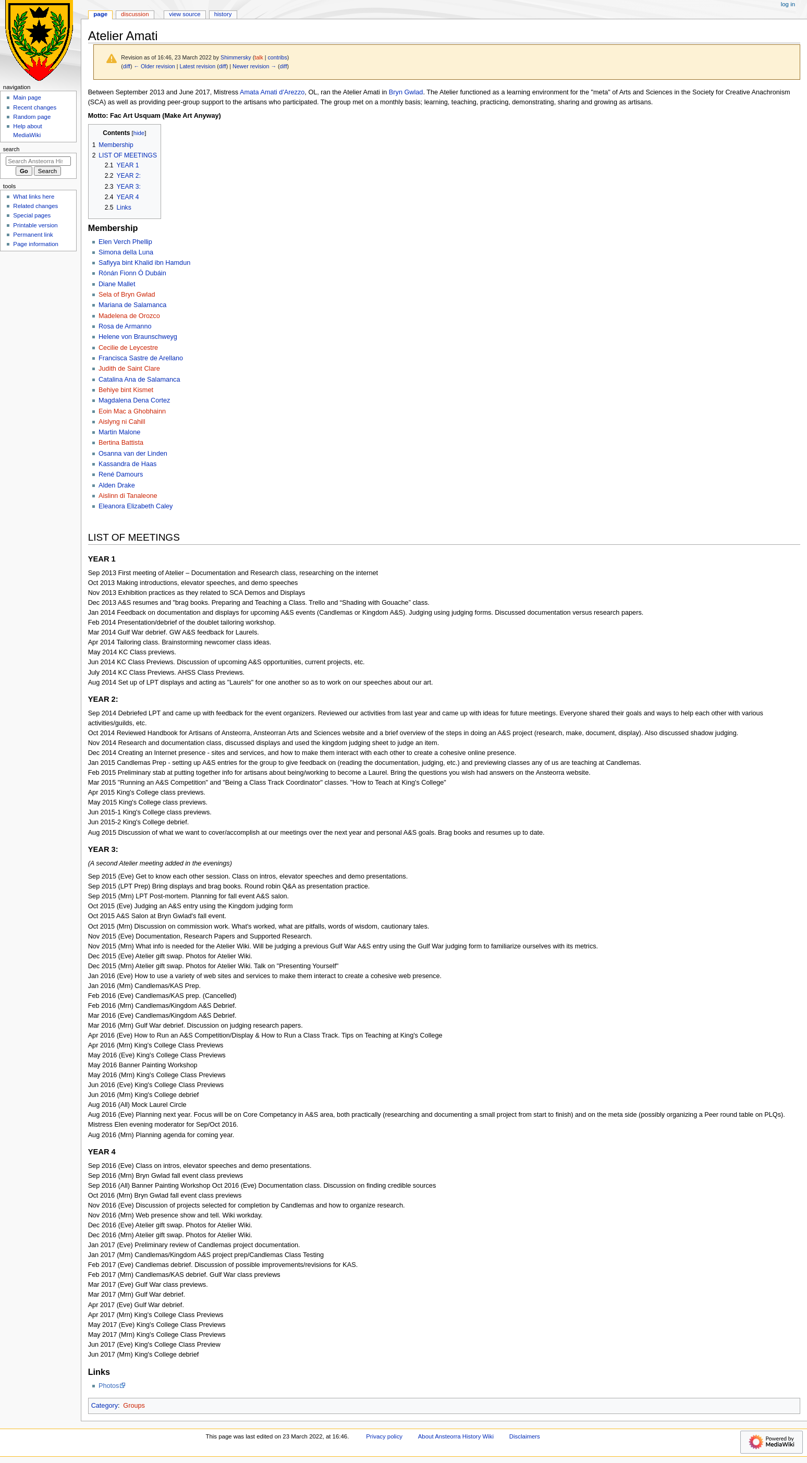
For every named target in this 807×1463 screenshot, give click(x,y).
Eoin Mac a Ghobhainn (132, 411)
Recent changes (34, 107)
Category (104, 1405)
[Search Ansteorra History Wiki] (38, 161)
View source (184, 14)
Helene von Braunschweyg (138, 336)
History (223, 14)
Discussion (135, 14)
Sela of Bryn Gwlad (127, 294)
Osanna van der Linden (133, 453)
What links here (33, 196)
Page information (35, 244)
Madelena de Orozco (129, 316)
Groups (134, 1405)
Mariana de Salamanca (132, 305)
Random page (32, 117)
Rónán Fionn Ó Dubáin (132, 273)
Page (100, 14)
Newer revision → (254, 66)
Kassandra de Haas (127, 464)
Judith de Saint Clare (129, 368)
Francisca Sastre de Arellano (141, 358)
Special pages (32, 215)
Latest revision (197, 66)
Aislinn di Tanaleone (128, 495)
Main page (27, 97)
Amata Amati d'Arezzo (272, 92)
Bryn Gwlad (406, 92)
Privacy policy (384, 1436)
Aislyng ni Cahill (122, 421)
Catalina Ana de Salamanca (139, 379)
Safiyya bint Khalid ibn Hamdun (144, 262)
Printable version (35, 225)
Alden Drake (117, 485)
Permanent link (33, 234)
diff (126, 66)
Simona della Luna (126, 252)
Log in (788, 4)
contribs (277, 57)
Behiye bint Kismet (126, 390)
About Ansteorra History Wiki (456, 1436)
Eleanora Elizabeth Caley (136, 506)
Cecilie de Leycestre (128, 347)
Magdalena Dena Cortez (134, 400)
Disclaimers (524, 1436)
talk (258, 57)
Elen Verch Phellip (125, 242)
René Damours (121, 474)
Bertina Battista (121, 442)
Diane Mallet (117, 284)
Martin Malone (119, 432)
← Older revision (154, 66)
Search (11, 149)
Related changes (35, 206)
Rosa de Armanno (125, 326)
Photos (109, 1385)
